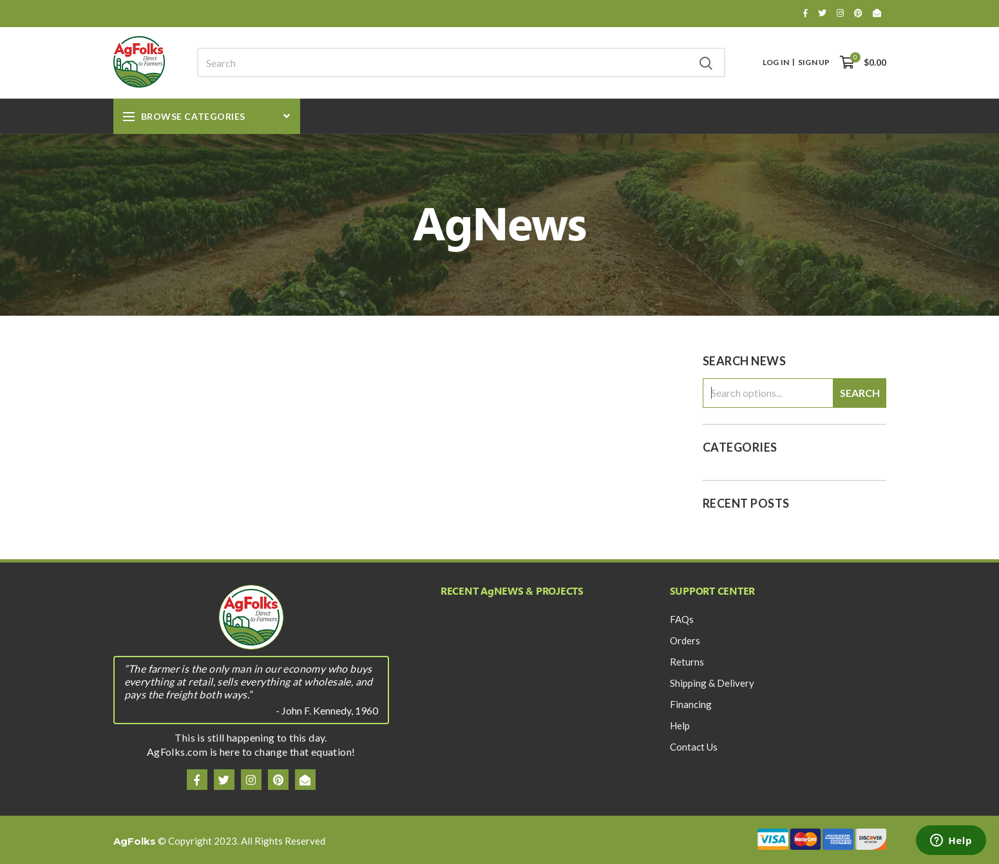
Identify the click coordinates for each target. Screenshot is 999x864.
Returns (687, 661)
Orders (685, 640)
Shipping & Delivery (712, 683)
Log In (776, 62)
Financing (691, 704)
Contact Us (694, 747)
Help (680, 725)
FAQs (682, 619)
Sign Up (814, 62)
